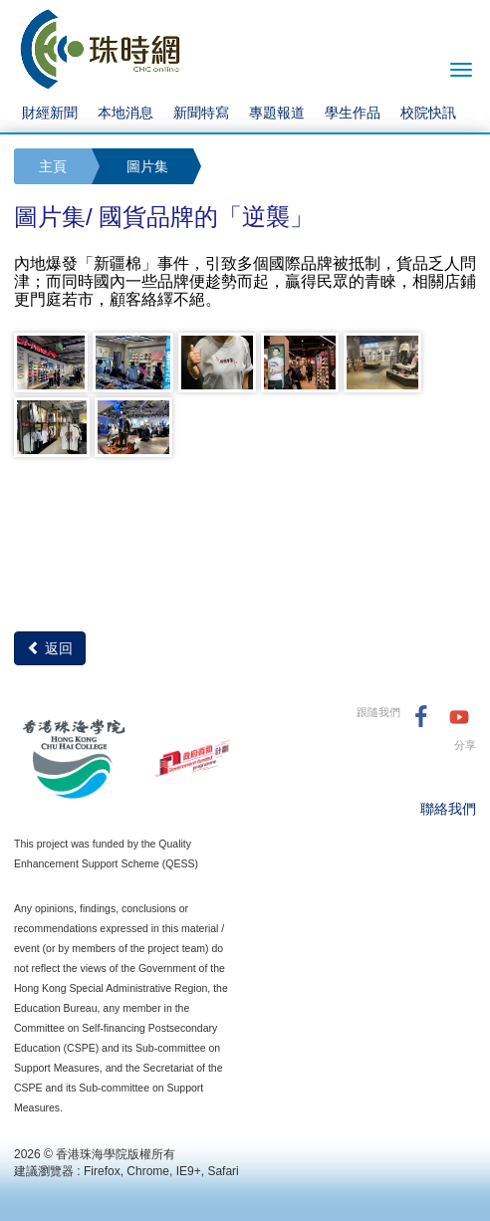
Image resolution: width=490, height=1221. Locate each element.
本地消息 (125, 113)
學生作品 (352, 113)
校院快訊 (428, 113)
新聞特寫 (201, 113)
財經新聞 (50, 113)
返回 (50, 648)
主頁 (53, 166)
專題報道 (277, 113)
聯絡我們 (448, 809)
